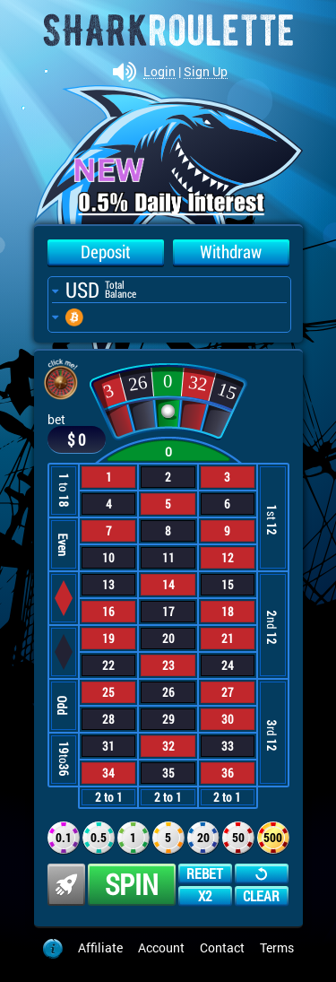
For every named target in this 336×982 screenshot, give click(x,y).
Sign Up (206, 72)
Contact (222, 947)
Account (161, 947)
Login (159, 72)
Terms (277, 947)
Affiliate (100, 947)
